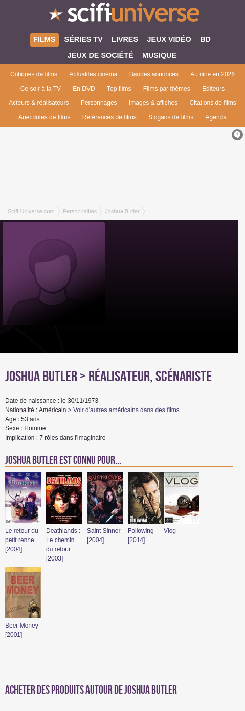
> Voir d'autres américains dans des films (124, 410)
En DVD (84, 88)
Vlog (170, 530)
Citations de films (212, 102)
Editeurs (213, 88)
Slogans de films (170, 117)
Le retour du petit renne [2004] (21, 540)
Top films (119, 88)
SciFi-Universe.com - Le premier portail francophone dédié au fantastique (122, 15)
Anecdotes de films (44, 117)
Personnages (99, 102)
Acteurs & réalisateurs (39, 102)
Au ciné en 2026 (212, 74)
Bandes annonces (154, 74)
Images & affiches (153, 102)
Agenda (216, 117)
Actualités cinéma (93, 74)
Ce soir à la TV (40, 88)
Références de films (109, 117)
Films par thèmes (166, 88)
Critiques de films (33, 74)
